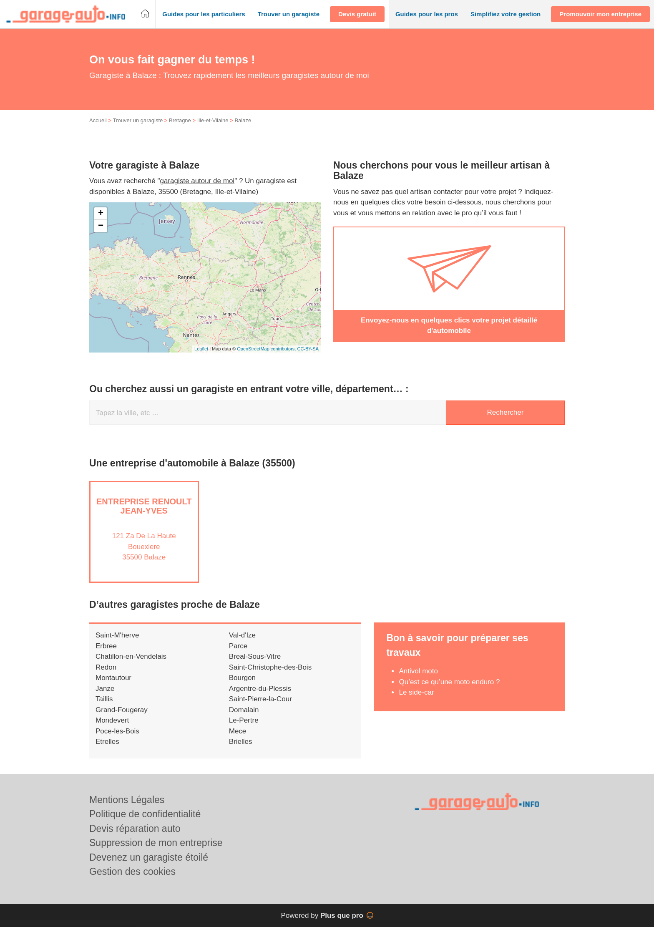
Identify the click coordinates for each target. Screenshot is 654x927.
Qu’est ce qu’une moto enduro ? (449, 682)
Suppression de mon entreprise (156, 842)
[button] (203, 14)
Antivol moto (418, 671)
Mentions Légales (126, 799)
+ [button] (100, 213)
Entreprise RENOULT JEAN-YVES (144, 506)
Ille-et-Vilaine (213, 120)
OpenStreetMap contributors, (267, 348)
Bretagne (180, 120)
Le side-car (416, 692)
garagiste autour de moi (197, 181)
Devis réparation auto (135, 828)
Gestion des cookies (132, 871)
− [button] (100, 226)
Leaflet (201, 348)
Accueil (98, 120)
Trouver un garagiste (138, 120)
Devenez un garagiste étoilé (148, 857)
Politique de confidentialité (145, 814)
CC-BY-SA (308, 348)
